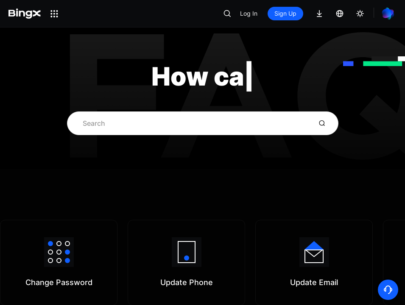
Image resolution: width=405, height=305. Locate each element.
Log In (248, 13)
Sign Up (285, 13)
